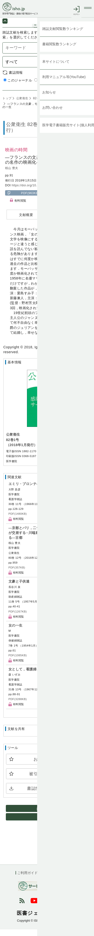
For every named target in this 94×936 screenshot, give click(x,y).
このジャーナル (17, 87)
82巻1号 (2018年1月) (47, 105)
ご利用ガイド (27, 879)
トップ (6, 105)
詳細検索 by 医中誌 (76, 92)
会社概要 (71, 879)
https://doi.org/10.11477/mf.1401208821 (40, 192)
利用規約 (51, 879)
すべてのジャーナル (52, 87)
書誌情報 (16, 79)
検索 (84, 68)
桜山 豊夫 (11, 175)
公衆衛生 (21, 105)
